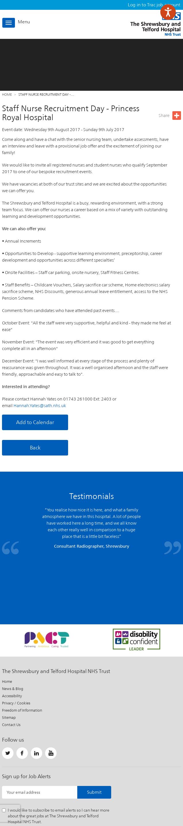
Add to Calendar (35, 422)
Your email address (23, 739)
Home (7, 94)
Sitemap (9, 664)
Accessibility (12, 643)
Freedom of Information (22, 657)
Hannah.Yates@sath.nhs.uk (40, 405)
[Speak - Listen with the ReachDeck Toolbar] (168, 12)
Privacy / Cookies (16, 650)
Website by (167, 801)
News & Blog (12, 636)
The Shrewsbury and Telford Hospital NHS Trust (155, 24)
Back (35, 448)
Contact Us (11, 672)
